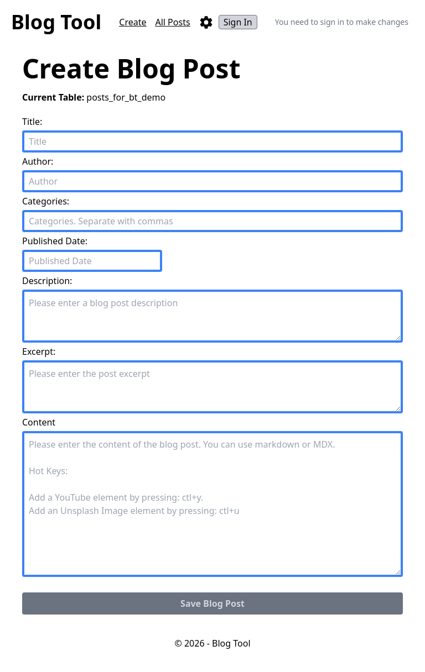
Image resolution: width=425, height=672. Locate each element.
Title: (32, 122)
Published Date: (54, 241)
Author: (37, 161)
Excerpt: (38, 351)
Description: (47, 281)
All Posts (172, 22)
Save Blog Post (212, 603)
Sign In (238, 22)
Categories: (45, 201)
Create (132, 22)
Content (38, 422)
